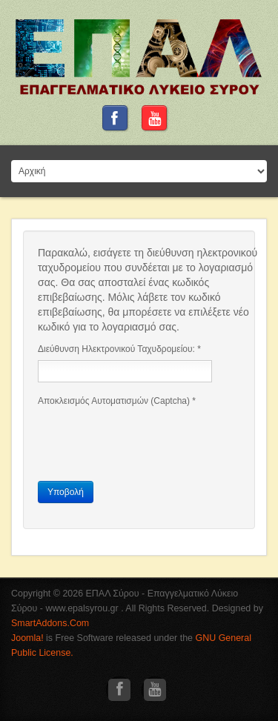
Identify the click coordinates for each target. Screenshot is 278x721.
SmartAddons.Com (50, 623)
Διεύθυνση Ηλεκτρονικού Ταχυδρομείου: (119, 349)
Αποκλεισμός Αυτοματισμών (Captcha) (117, 401)
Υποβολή (65, 492)
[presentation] (150, 441)
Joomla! (27, 638)
